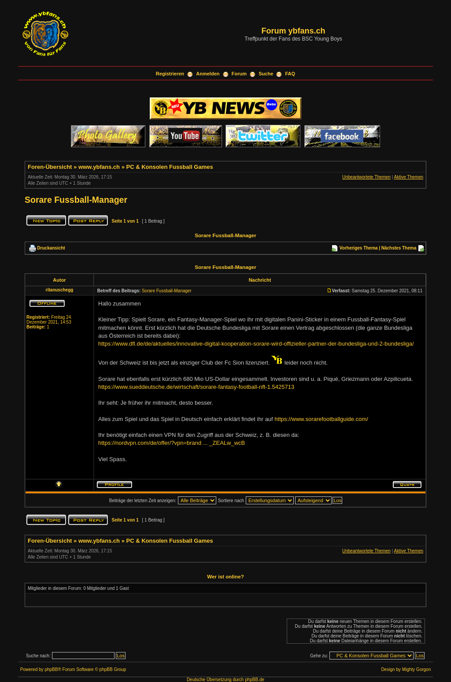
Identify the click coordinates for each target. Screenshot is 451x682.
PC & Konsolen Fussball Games (169, 167)
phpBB (51, 669)
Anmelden (207, 73)
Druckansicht (51, 248)
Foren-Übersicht (50, 167)
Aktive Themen (408, 177)
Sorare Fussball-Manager (76, 200)
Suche (266, 73)
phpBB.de (254, 679)
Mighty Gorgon (416, 669)
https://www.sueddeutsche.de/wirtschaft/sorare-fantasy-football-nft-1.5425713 (196, 387)
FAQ (290, 73)
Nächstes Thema (398, 248)
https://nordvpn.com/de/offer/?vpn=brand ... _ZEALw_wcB (171, 443)
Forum (239, 73)
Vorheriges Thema (359, 248)
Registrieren (170, 73)
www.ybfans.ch (99, 167)
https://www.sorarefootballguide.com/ (321, 419)
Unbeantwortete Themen (366, 177)
